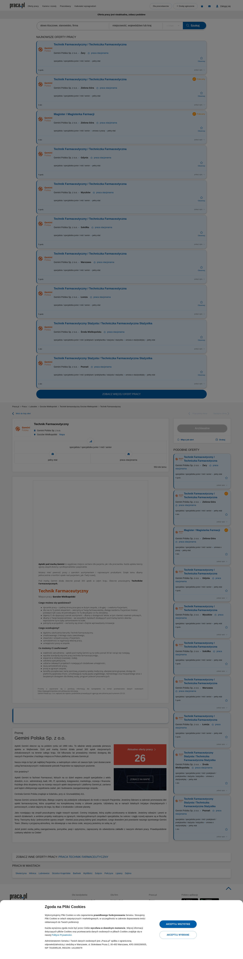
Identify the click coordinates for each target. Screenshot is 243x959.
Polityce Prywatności (61, 935)
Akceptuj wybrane (178, 935)
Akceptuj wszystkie (178, 924)
